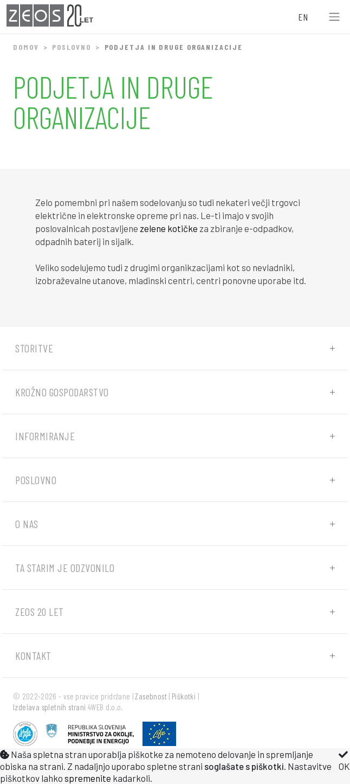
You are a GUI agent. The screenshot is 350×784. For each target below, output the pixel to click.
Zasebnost (151, 696)
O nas (26, 523)
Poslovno (71, 47)
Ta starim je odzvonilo (64, 567)
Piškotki (184, 696)
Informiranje (45, 435)
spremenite (87, 778)
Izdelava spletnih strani (49, 707)
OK (344, 761)
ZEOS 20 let (39, 611)
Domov (26, 47)
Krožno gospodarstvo (62, 392)
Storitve (34, 348)
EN (303, 17)
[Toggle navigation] (334, 17)
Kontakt (33, 655)
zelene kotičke (169, 228)
